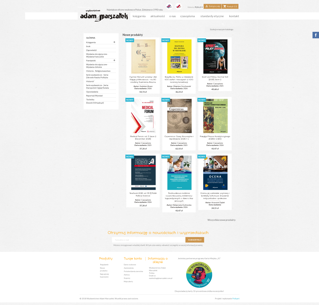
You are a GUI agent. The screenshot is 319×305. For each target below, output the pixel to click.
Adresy (127, 275)
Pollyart (235, 298)
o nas (172, 16)
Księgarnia (139, 16)
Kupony (127, 278)
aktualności (157, 16)
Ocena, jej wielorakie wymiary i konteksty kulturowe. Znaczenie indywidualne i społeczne (215, 196)
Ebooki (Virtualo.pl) (95, 102)
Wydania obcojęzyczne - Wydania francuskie (97, 55)
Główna (90, 38)
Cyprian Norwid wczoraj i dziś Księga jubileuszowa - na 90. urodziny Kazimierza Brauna (143, 79)
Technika (90, 99)
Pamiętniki (91, 60)
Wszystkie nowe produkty (222, 220)
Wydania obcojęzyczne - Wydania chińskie (97, 65)
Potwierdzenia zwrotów (133, 271)
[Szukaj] (223, 29)
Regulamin (104, 264)
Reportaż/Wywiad (94, 95)
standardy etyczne (212, 16)
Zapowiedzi (91, 50)
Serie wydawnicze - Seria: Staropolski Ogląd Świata (97, 86)
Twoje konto (133, 258)
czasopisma (187, 16)
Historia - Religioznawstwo (98, 71)
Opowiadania (92, 91)
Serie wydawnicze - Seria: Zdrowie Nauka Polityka (97, 76)
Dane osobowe (130, 264)
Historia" (90, 81)
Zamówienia (129, 268)
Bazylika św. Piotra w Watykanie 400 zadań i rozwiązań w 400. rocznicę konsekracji (179, 79)
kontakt (234, 16)
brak (88, 46)
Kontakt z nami (84, 7)
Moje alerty (128, 281)
